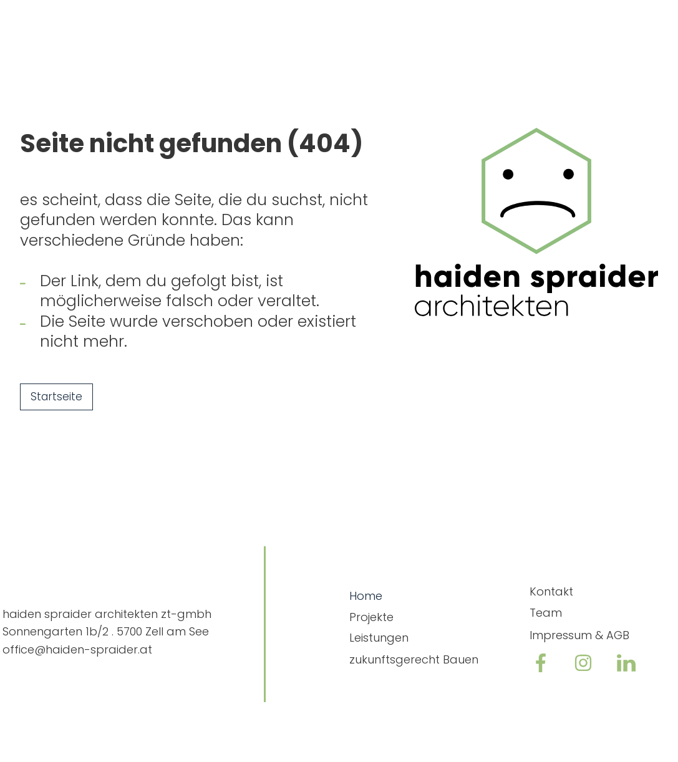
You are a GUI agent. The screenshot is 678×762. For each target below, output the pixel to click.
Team (546, 612)
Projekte (371, 617)
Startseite (56, 396)
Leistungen (379, 637)
